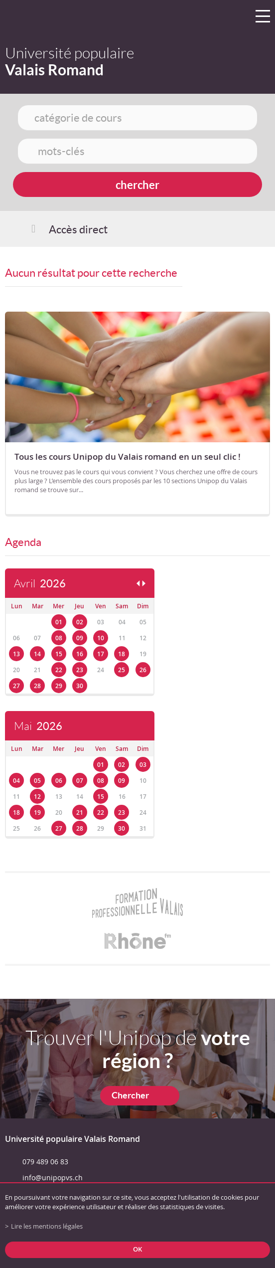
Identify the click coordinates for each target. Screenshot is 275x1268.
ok (137, 1249)
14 (37, 654)
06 (58, 780)
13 (16, 654)
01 (58, 622)
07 (79, 780)
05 (37, 780)
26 (142, 670)
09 (79, 638)
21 (79, 812)
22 (58, 670)
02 (79, 622)
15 (58, 654)
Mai (38, 726)
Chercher (130, 1095)
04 (16, 780)
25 (121, 670)
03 (142, 764)
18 (121, 654)
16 (79, 654)
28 (37, 686)
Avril (40, 583)
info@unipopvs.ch (52, 1177)
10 (100, 638)
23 (79, 670)
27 (16, 686)
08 (58, 638)
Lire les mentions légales (47, 1226)
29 (58, 686)
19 (37, 812)
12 (37, 796)
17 (100, 654)
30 (79, 686)
